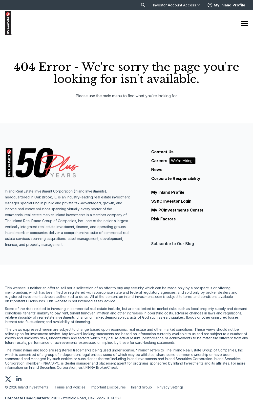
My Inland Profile (229, 5)
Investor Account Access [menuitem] (176, 5)
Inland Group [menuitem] (141, 387)
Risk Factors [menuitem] (163, 218)
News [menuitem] (156, 169)
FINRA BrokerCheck (101, 367)
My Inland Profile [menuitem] (167, 192)
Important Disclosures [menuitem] (108, 387)
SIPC (55, 363)
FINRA (45, 363)
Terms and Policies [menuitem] (70, 387)
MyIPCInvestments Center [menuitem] (177, 210)
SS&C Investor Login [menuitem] (171, 201)
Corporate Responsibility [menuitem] (175, 178)
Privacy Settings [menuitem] (170, 387)
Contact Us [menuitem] (162, 151)
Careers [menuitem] (173, 160)
